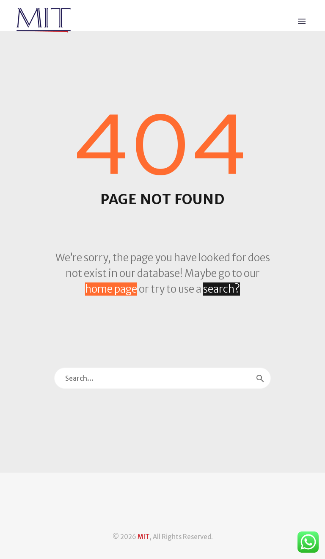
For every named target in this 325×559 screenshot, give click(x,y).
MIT (143, 537)
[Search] (162, 378)
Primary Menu (302, 21)
